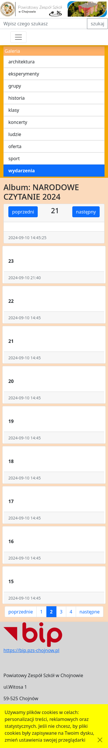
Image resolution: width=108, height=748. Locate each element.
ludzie (14, 134)
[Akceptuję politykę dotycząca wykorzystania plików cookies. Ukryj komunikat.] (99, 739)
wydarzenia (21, 170)
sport (14, 158)
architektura (21, 61)
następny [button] (86, 212)
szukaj (97, 23)
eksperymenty (23, 74)
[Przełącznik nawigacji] (18, 37)
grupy (14, 86)
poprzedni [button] (23, 212)
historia (16, 98)
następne (89, 612)
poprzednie (20, 612)
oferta (15, 146)
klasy (13, 110)
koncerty (17, 122)
